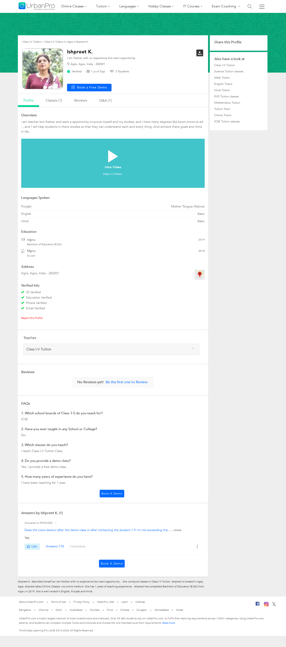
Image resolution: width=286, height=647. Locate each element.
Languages (127, 6)
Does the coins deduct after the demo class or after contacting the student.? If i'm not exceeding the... (98, 530)
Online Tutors (222, 115)
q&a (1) (105, 100)
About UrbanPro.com (31, 602)
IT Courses (191, 6)
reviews (80, 100)
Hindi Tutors (222, 90)
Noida (179, 610)
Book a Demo (111, 494)
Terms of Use (58, 602)
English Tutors (223, 84)
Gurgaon (142, 610)
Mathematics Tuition (227, 103)
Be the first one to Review (126, 382)
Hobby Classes (159, 6)
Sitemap (140, 602)
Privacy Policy (82, 602)
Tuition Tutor (222, 109)
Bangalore (25, 610)
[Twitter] (274, 605)
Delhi (59, 610)
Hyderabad (75, 610)
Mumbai (94, 610)
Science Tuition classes (228, 71)
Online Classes (72, 6)
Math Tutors (222, 78)
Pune (110, 610)
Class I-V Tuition (224, 65)
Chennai (43, 610)
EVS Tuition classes (226, 96)
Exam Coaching (224, 6)
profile (28, 100)
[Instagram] (266, 605)
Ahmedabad (161, 610)
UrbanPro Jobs (105, 602)
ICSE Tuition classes (227, 121)
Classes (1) (54, 100)
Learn (124, 602)
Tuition (101, 6)
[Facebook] (257, 605)
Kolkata (124, 610)
